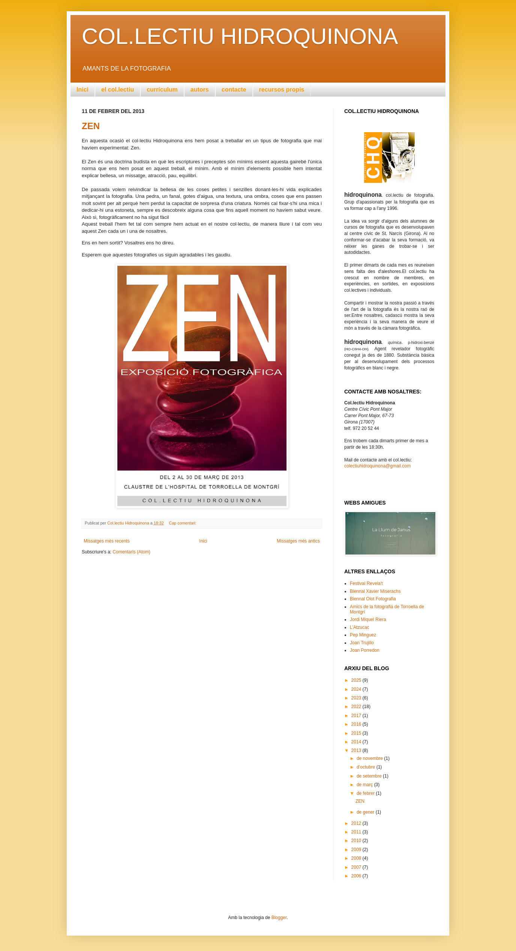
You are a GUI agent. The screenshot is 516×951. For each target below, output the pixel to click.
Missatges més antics (298, 541)
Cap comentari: (183, 523)
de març (365, 784)
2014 (357, 742)
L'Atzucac (359, 627)
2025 (357, 680)
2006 (357, 876)
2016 (357, 724)
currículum (162, 89)
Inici (82, 89)
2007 (357, 867)
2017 (357, 715)
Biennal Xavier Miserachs (375, 591)
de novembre (370, 758)
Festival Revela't (366, 583)
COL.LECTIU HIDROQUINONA (240, 36)
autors (199, 89)
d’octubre (366, 767)
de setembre (370, 776)
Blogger (279, 917)
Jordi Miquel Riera (368, 619)
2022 (357, 706)
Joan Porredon (365, 650)
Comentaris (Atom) (131, 552)
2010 (357, 840)
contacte (234, 89)
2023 (357, 698)
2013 (357, 750)
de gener (366, 812)
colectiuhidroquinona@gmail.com (377, 466)
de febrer (366, 793)
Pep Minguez (363, 635)
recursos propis (281, 89)
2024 (357, 689)
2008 (357, 858)
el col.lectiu (117, 89)
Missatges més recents (107, 541)
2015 (357, 733)
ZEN (91, 126)
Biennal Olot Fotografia (373, 598)
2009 (357, 849)
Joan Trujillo (362, 642)
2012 (357, 823)
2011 (357, 832)
